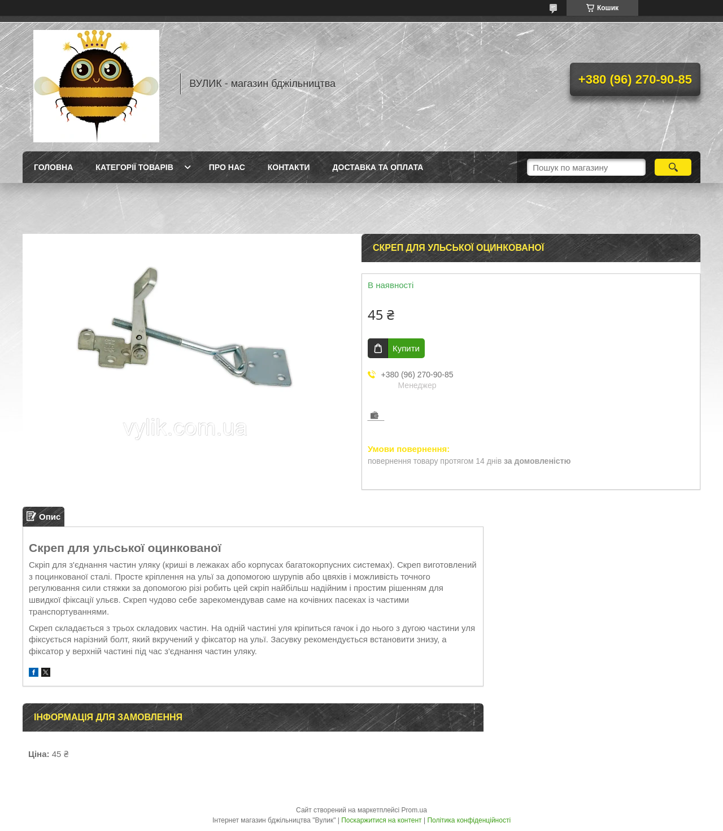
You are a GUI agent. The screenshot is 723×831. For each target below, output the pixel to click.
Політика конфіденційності (469, 820)
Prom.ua (414, 810)
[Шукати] (673, 167)
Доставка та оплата (378, 167)
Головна (53, 167)
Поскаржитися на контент (381, 820)
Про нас (227, 167)
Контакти (289, 167)
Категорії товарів (134, 167)
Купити (406, 348)
